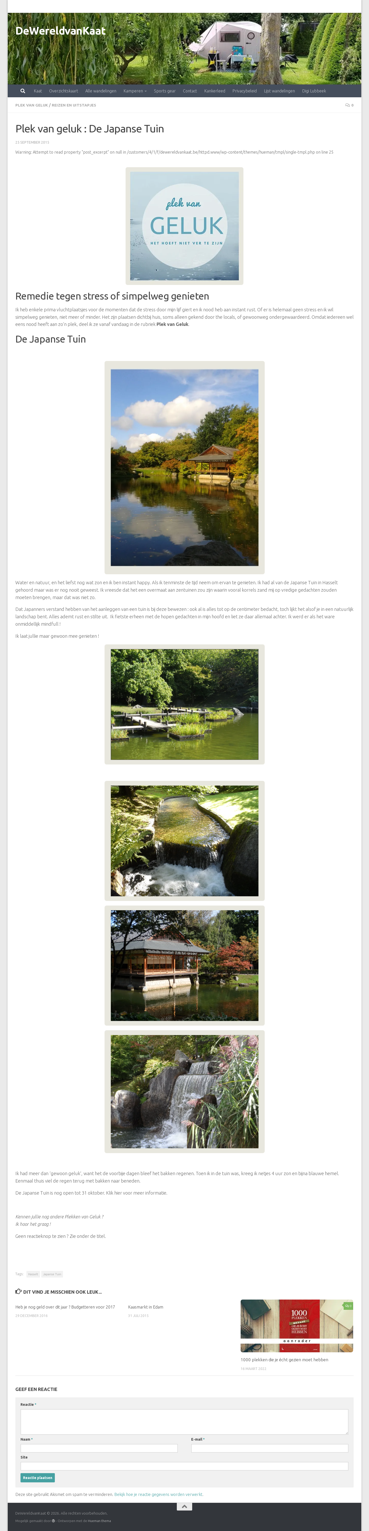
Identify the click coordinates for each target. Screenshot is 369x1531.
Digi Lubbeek (291, 6)
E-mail (198, 1439)
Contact (167, 6)
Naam (26, 1439)
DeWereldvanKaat (60, 31)
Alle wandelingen (78, 6)
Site (24, 1457)
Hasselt (33, 1273)
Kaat (15, 6)
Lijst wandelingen (256, 6)
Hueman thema (99, 1520)
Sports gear (142, 6)
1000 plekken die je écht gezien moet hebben (284, 1359)
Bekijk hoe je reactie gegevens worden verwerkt (158, 1494)
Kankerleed (192, 6)
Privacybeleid (222, 6)
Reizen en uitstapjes (77, 105)
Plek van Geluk (32, 105)
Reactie (28, 1404)
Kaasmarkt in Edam (146, 1306)
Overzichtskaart (41, 6)
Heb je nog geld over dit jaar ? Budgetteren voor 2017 (66, 1306)
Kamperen (110, 6)
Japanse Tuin (52, 1273)
